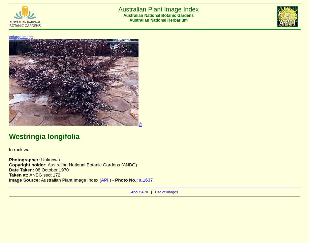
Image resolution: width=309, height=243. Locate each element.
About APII (139, 192)
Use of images (166, 192)
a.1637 (146, 180)
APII (105, 180)
